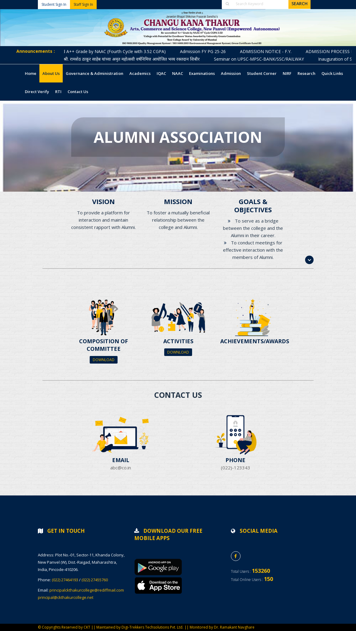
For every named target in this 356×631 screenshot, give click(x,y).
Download (104, 359)
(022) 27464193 (65, 579)
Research (306, 73)
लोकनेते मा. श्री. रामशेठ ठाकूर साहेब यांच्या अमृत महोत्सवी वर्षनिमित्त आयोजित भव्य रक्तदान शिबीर (126, 59)
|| (187, 627)
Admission (231, 73)
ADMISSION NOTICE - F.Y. (270, 51)
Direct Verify (37, 91)
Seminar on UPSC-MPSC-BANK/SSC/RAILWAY (263, 59)
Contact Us (78, 91)
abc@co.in (120, 468)
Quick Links (332, 73)
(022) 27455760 (95, 579)
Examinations (202, 73)
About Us (51, 73)
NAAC (177, 73)
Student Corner (262, 73)
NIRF (287, 73)
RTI (58, 91)
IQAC (161, 73)
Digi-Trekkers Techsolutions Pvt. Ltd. (152, 627)
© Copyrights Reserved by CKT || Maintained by (79, 627)
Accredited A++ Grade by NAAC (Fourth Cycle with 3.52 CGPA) (109, 51)
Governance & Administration (94, 73)
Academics (140, 73)
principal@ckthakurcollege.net (65, 597)
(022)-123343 (235, 468)
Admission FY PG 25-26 (207, 51)
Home (30, 73)
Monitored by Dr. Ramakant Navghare (222, 627)
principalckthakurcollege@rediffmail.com (86, 590)
